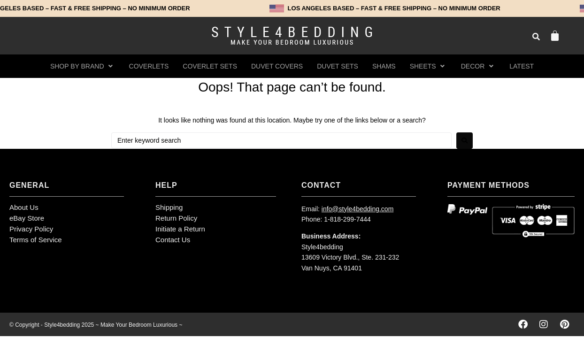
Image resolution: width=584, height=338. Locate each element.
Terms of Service (35, 239)
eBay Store (26, 218)
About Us (23, 207)
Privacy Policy (31, 228)
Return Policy (176, 218)
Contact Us (172, 239)
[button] (82, 66)
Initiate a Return (180, 228)
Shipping (169, 207)
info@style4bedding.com (358, 209)
